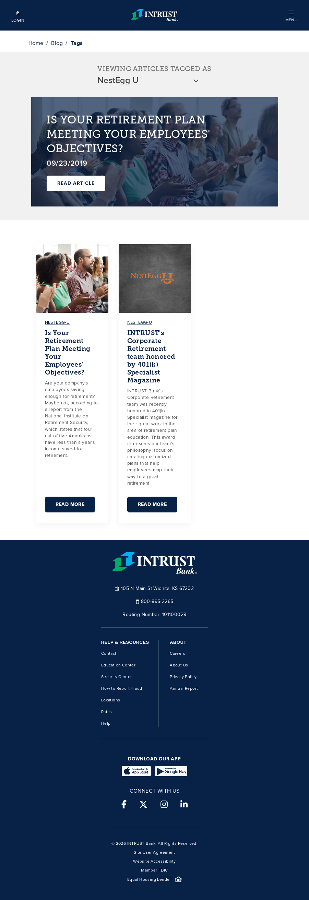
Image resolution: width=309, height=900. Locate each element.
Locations (110, 700)
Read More (70, 504)
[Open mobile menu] (291, 15)
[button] (291, 15)
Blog (57, 43)
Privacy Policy (183, 677)
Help (106, 723)
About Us (179, 665)
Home (36, 43)
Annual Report (184, 688)
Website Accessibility (154, 861)
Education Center (118, 665)
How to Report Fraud (121, 688)
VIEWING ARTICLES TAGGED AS (154, 69)
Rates (106, 712)
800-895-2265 (155, 601)
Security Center (116, 677)
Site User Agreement (154, 852)
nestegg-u (57, 322)
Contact (109, 653)
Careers (177, 653)
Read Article (76, 183)
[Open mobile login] (17, 15)
